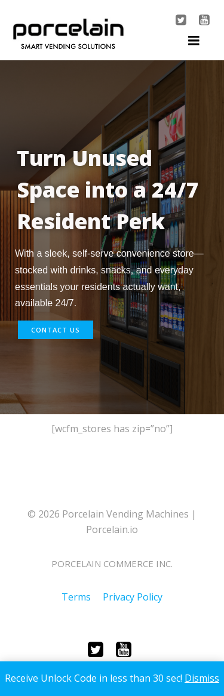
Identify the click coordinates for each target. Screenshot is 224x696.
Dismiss (202, 678)
